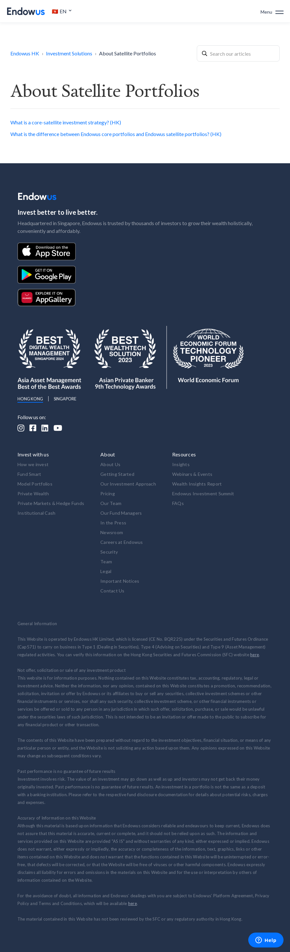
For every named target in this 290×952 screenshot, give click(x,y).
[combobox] (238, 53)
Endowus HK (24, 53)
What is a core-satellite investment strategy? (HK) (65, 122)
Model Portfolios (34, 484)
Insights (181, 464)
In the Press (113, 522)
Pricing (107, 493)
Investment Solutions (69, 53)
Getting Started (117, 474)
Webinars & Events (192, 474)
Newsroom (111, 532)
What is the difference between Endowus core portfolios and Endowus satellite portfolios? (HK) (115, 134)
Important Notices (119, 581)
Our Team (110, 503)
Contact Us (112, 590)
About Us (110, 464)
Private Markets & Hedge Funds (50, 503)
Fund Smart (29, 474)
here (254, 654)
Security (109, 552)
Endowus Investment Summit (203, 493)
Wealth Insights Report (197, 484)
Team (106, 561)
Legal (105, 571)
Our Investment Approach (128, 484)
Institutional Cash (36, 513)
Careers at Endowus (121, 542)
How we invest (33, 464)
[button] (62, 11)
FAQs (178, 503)
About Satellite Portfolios (127, 53)
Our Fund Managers (121, 513)
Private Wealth (33, 493)
